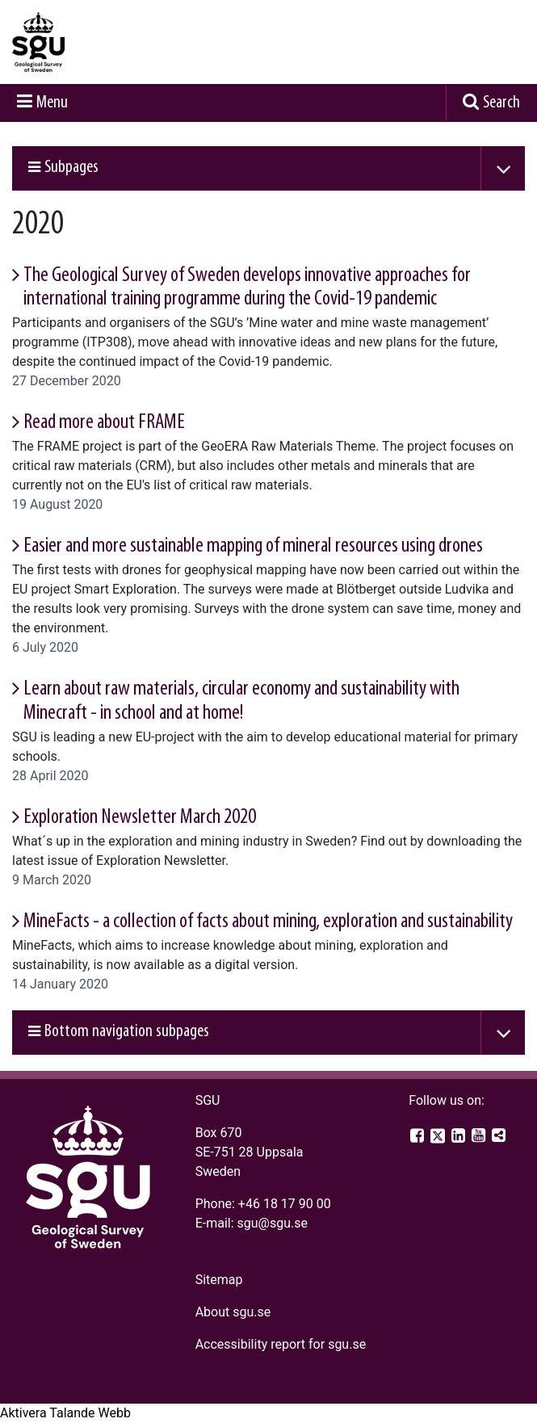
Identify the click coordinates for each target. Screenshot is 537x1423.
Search (501, 103)
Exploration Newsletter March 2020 (139, 818)
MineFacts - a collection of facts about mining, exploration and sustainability (268, 922)
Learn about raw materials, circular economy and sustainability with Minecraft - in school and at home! (241, 701)
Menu (52, 103)
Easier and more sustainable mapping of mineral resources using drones (253, 546)
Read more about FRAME (104, 423)
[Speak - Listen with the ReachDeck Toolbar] (65, 1413)
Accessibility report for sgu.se (281, 1344)
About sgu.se (233, 1312)
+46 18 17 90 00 (284, 1203)
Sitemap (219, 1279)
